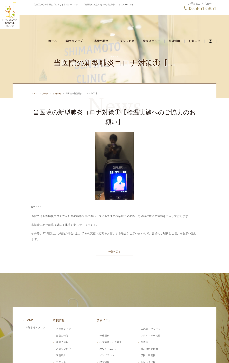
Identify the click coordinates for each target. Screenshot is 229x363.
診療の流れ (62, 328)
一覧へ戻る (115, 237)
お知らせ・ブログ (35, 313)
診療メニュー (151, 21)
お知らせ (194, 21)
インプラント (107, 341)
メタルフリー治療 (151, 321)
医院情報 (174, 21)
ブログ (45, 78)
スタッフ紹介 (125, 21)
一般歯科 (104, 321)
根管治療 (104, 347)
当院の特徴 (101, 21)
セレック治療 (148, 347)
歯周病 (144, 328)
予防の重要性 (148, 341)
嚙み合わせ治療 (149, 334)
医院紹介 (61, 341)
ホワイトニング (108, 334)
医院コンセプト (75, 21)
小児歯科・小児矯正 (111, 328)
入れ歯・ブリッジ (151, 314)
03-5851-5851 (202, 8)
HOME (29, 306)
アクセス (61, 347)
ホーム (52, 21)
